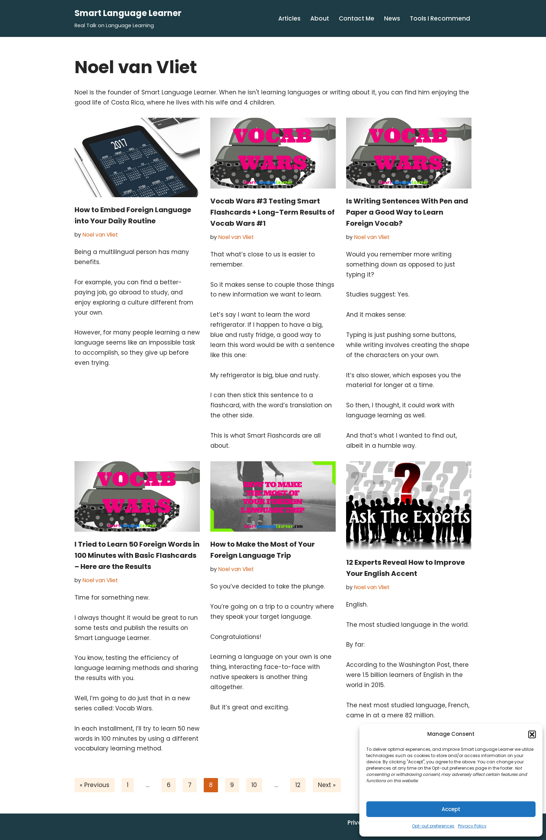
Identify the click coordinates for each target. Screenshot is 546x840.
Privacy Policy (472, 826)
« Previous (94, 785)
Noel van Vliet (100, 234)
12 (298, 785)
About (319, 18)
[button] (532, 734)
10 (254, 785)
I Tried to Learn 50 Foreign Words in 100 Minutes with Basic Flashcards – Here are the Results (137, 555)
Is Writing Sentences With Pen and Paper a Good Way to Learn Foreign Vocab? (407, 212)
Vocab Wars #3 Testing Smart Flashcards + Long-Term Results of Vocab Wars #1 (272, 212)
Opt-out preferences (433, 826)
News (392, 18)
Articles (289, 18)
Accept (451, 809)
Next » (327, 785)
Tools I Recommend (440, 18)
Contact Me (356, 18)
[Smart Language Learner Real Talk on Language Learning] (128, 18)
